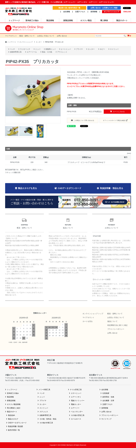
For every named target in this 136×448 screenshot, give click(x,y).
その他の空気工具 (77, 415)
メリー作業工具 (44, 389)
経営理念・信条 (108, 397)
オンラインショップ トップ (93, 313)
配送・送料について (27, 36)
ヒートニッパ (66, 49)
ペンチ (12, 49)
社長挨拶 (105, 393)
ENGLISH (127, 12)
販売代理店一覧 (14, 430)
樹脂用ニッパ (51, 49)
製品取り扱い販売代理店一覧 (69, 8)
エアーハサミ (76, 397)
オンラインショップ (26, 42)
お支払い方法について (45, 36)
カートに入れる (117, 111)
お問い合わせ (62, 36)
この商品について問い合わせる (84, 120)
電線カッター (76, 404)
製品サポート (12, 412)
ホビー (102, 49)
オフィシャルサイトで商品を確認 (114, 120)
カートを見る (88, 321)
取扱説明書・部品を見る (112, 188)
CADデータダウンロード (69, 188)
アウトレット (62, 52)
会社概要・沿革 (108, 401)
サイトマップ (106, 419)
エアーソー (75, 408)
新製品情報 (11, 401)
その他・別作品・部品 (48, 419)
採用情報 (93, 12)
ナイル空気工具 (76, 389)
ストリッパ (114, 49)
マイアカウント (11, 36)
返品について (112, 321)
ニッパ (37, 49)
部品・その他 (47, 52)
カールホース (76, 419)
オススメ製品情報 (13, 404)
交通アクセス (80, 12)
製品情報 (10, 397)
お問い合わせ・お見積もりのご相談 (104, 8)
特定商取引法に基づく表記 (117, 325)
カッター (39, 42)
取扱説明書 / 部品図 (15, 426)
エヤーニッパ (76, 393)
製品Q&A (11, 415)
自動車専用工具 (16, 52)
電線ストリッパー (77, 401)
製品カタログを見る (26, 188)
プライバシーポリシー (115, 329)
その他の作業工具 (46, 423)
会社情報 (66, 12)
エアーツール (32, 52)
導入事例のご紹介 (13, 408)
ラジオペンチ (25, 49)
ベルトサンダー (77, 412)
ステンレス (44, 412)
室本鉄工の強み (13, 393)
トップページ (11, 42)
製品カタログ (13, 419)
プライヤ (79, 49)
